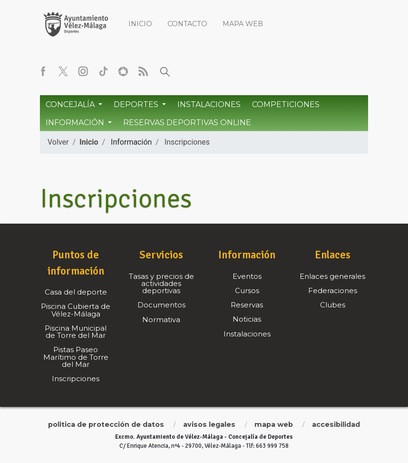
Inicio (140, 24)
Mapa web (243, 24)
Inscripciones (187, 142)
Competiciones (286, 104)
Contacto (187, 24)
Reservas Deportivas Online (187, 122)
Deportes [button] (137, 104)
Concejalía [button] (71, 104)
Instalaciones (209, 104)
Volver (58, 142)
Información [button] (76, 122)
